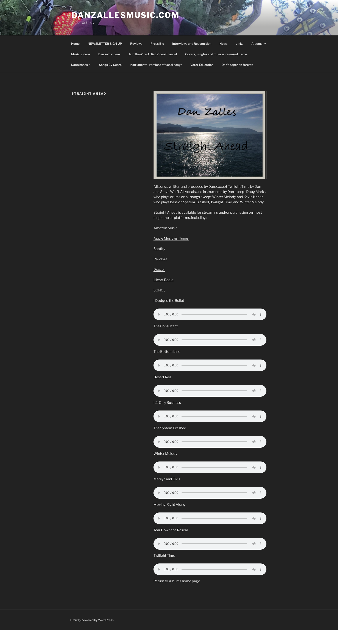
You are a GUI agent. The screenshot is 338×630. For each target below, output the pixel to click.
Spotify (159, 249)
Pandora (160, 259)
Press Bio (157, 43)
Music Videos (80, 54)
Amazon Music (165, 228)
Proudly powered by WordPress (92, 620)
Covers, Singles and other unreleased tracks (216, 54)
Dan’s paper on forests (237, 65)
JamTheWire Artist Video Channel (152, 54)
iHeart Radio (163, 280)
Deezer (159, 269)
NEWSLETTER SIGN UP (105, 43)
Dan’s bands (81, 65)
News (223, 43)
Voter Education (201, 65)
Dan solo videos (109, 54)
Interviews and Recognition (191, 43)
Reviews (136, 43)
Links (239, 43)
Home (75, 43)
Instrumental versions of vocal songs (156, 65)
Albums (258, 43)
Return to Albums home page (176, 581)
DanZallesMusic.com (126, 15)
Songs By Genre (110, 65)
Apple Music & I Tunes (171, 238)
